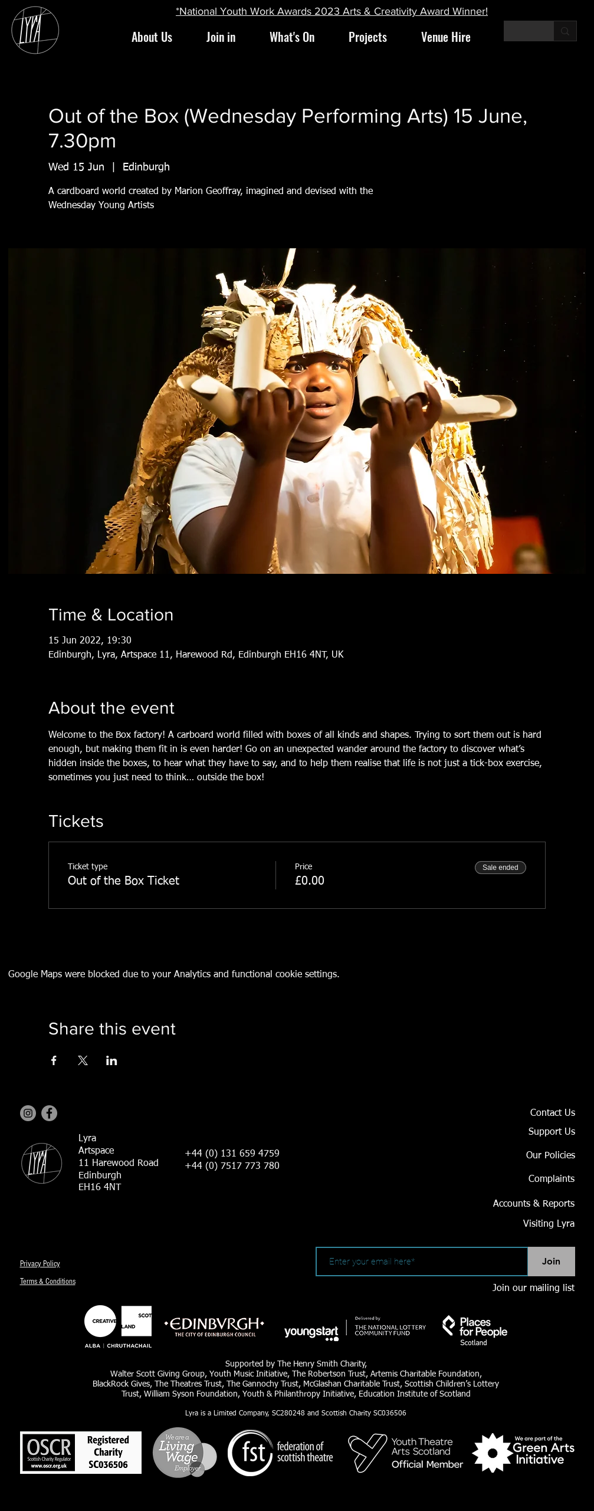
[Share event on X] (82, 1060)
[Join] (551, 1261)
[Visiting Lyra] (516, 1224)
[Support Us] (534, 1132)
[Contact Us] (534, 1113)
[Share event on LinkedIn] (111, 1060)
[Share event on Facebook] (54, 1060)
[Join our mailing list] (533, 1288)
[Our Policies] (534, 1156)
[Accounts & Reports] (519, 1204)
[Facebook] (49, 1113)
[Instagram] (28, 1113)
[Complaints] (533, 1179)
